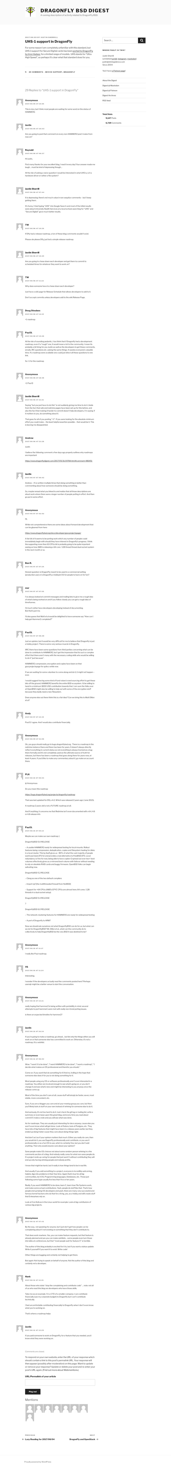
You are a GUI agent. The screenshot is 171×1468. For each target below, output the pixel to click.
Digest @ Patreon (109, 90)
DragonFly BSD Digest (75, 11)
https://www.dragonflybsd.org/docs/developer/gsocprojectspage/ (53, 533)
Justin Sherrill (49, 37)
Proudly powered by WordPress (37, 1462)
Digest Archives (109, 95)
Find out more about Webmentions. (60, 1370)
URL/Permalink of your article (40, 1376)
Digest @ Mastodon (110, 85)
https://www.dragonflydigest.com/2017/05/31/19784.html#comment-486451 (58, 461)
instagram (122, 59)
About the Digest (109, 80)
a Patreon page (118, 71)
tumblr (114, 59)
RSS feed (106, 100)
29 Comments (36, 72)
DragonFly (69, 72)
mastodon (131, 59)
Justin (28, 474)
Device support (53, 72)
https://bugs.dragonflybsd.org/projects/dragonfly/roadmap (50, 794)
